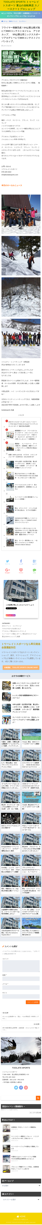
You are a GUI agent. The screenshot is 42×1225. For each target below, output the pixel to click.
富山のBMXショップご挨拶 (11, 637)
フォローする (10, 616)
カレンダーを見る (35, 1113)
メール (5, 984)
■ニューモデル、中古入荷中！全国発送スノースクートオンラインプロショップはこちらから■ (21, 15)
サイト (4, 993)
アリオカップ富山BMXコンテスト (13, 632)
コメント (5, 959)
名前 (4, 976)
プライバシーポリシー (20, 1220)
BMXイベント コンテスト (11, 627)
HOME (21, 1217)
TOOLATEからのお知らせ (10, 629)
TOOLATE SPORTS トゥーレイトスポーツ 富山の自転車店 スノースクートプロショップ (21, 5)
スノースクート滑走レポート (11, 634)
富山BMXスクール (29, 634)
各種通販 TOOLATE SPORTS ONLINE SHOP (21, 668)
